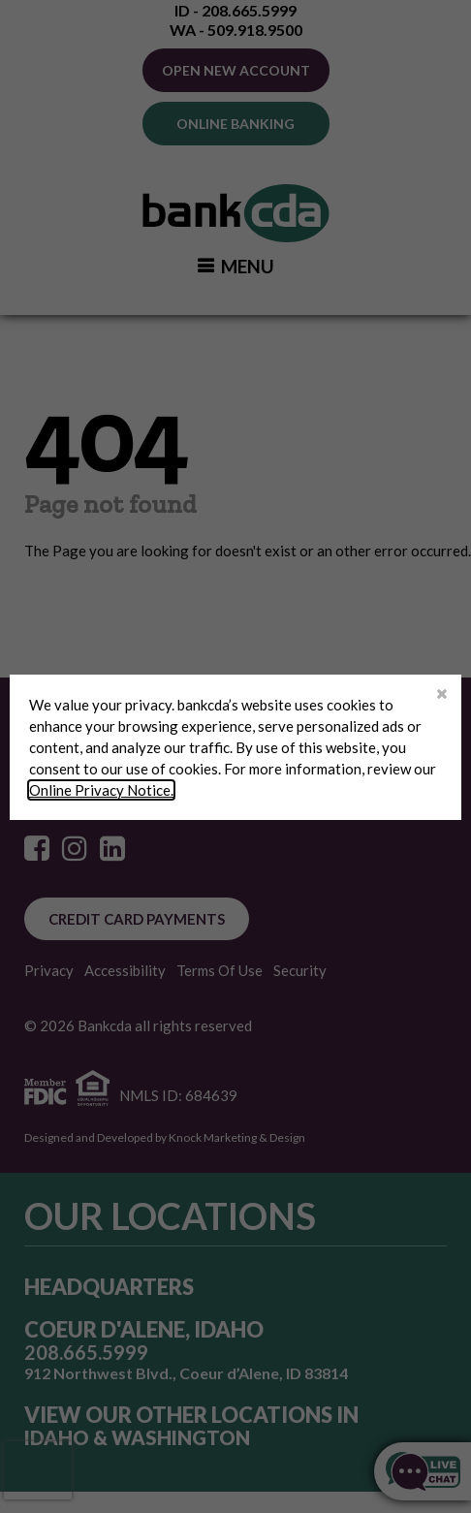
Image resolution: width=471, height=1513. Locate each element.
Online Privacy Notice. (101, 790)
